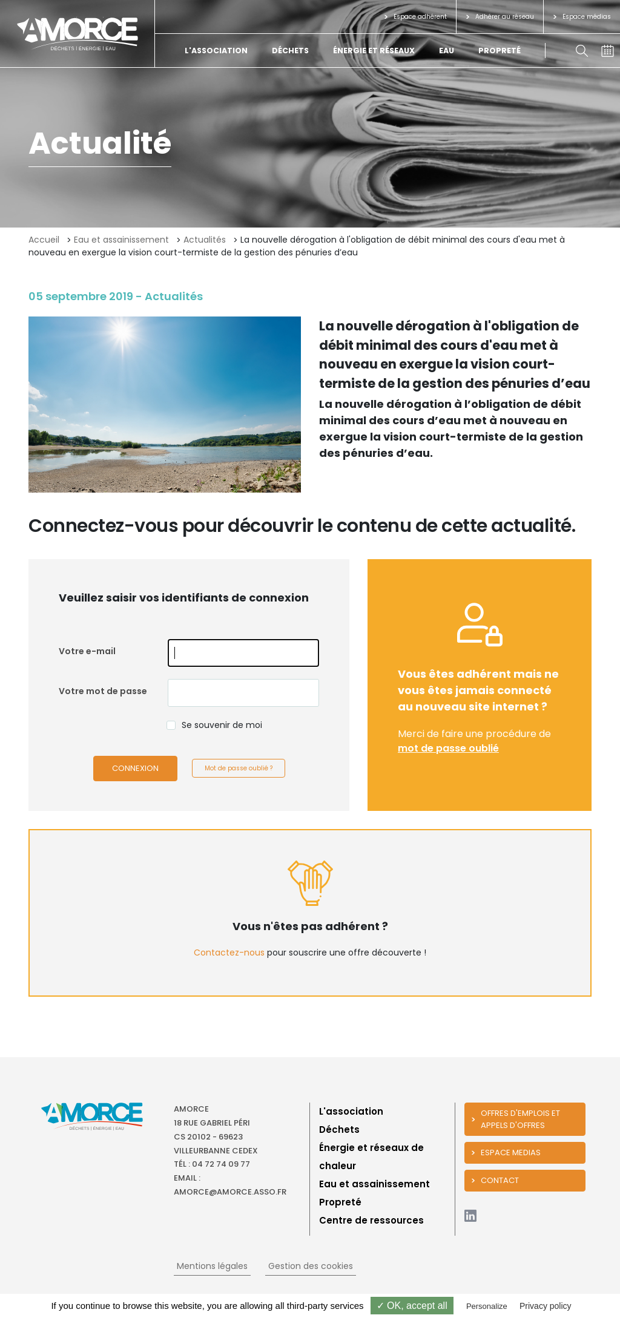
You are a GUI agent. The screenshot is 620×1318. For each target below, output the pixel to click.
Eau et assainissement (121, 240)
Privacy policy (545, 1306)
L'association (216, 50)
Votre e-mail (87, 651)
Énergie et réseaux (374, 50)
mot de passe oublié (448, 748)
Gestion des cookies (310, 1266)
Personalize (486, 1306)
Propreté (499, 50)
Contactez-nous (229, 952)
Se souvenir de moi (222, 725)
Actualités (204, 240)
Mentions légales (212, 1266)
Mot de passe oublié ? (238, 768)
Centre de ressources (371, 1220)
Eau (446, 50)
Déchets (290, 50)
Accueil (43, 240)
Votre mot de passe (103, 691)
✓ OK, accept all (412, 1305)
